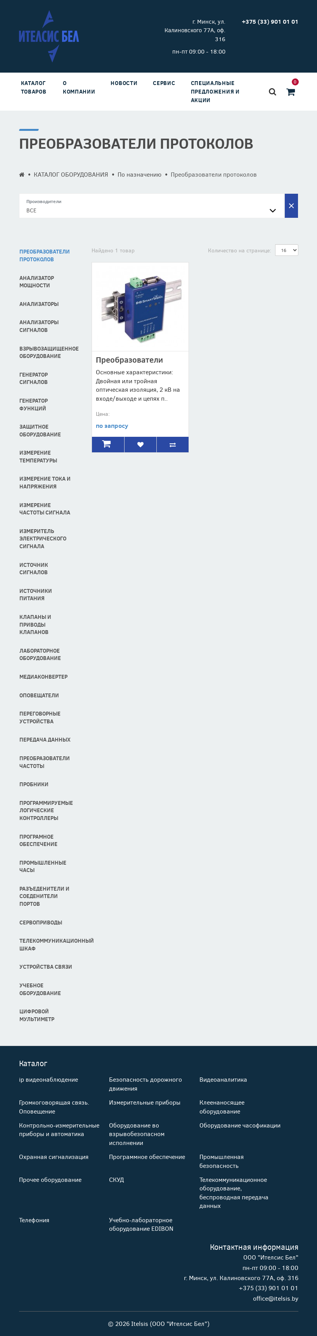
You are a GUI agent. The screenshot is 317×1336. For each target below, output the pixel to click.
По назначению (139, 174)
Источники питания (35, 594)
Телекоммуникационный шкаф (49, 944)
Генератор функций (33, 404)
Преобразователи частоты (44, 762)
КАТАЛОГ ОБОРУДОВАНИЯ (71, 174)
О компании (79, 87)
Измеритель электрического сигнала (42, 538)
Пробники (34, 784)
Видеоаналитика (223, 1079)
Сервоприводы (40, 922)
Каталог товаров (34, 87)
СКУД (116, 1179)
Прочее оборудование (50, 1179)
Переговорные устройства (40, 717)
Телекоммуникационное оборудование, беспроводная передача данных (233, 1192)
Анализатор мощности (36, 281)
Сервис (164, 83)
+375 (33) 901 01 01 (268, 1288)
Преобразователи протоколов (44, 255)
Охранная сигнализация (53, 1156)
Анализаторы (39, 304)
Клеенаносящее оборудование (221, 1106)
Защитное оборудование (40, 430)
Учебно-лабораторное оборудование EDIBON (141, 1224)
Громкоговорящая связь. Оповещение (54, 1106)
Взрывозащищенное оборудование (49, 352)
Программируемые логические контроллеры (46, 810)
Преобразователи (129, 359)
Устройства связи (45, 966)
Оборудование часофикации (240, 1125)
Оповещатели (39, 695)
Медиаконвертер (43, 676)
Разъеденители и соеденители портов (44, 896)
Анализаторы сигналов (39, 326)
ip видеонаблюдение (48, 1079)
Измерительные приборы (144, 1102)
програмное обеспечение (38, 840)
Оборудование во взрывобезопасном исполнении (137, 1134)
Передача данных (45, 739)
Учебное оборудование (40, 989)
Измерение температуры (38, 456)
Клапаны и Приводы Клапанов (35, 624)
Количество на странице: (239, 250)
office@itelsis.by (275, 1298)
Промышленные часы (42, 866)
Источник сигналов (33, 568)
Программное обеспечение (147, 1156)
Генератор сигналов (33, 378)
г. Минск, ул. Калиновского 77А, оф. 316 (195, 30)
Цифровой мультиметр (36, 1015)
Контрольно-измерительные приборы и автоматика (59, 1129)
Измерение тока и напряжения (45, 482)
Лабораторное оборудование (40, 654)
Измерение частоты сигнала (44, 508)
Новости (124, 83)
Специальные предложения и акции (215, 91)
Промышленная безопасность (221, 1160)
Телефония (34, 1220)
